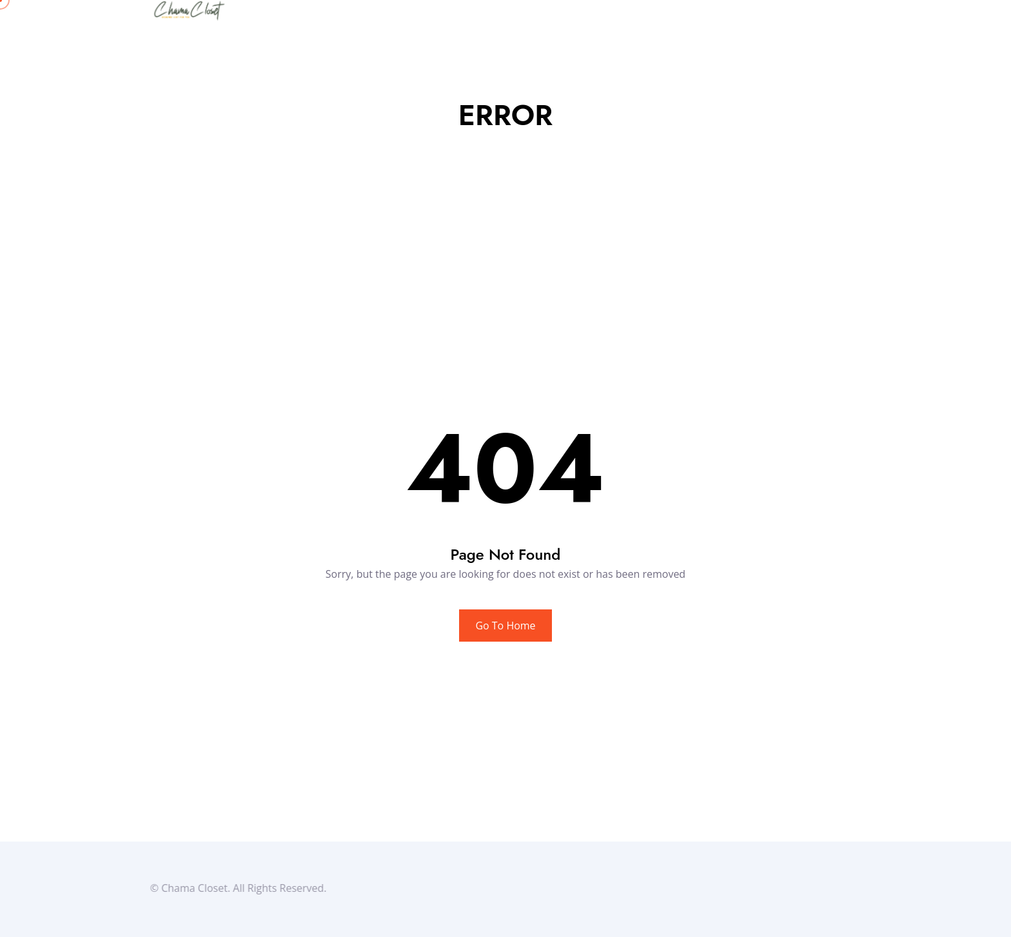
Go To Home (505, 625)
